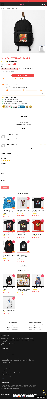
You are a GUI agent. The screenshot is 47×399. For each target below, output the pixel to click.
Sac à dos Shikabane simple (9, 310)
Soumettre (5, 187)
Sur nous (3, 351)
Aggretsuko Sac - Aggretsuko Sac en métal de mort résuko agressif (23, 289)
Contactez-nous (5, 374)
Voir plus (23, 265)
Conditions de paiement (7, 370)
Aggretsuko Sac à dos (11, 8)
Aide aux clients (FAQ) (6, 376)
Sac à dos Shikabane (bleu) (38, 287)
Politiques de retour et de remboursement (11, 372)
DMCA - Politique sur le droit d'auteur (10, 357)
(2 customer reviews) (12, 61)
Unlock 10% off (44, 393)
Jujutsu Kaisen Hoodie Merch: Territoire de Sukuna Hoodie (9, 255)
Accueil (3, 8)
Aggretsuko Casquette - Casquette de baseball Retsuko (8, 212)
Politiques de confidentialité (8, 355)
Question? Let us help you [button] (40, 397)
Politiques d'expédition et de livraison (10, 368)
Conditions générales (6, 353)
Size (2, 66)
